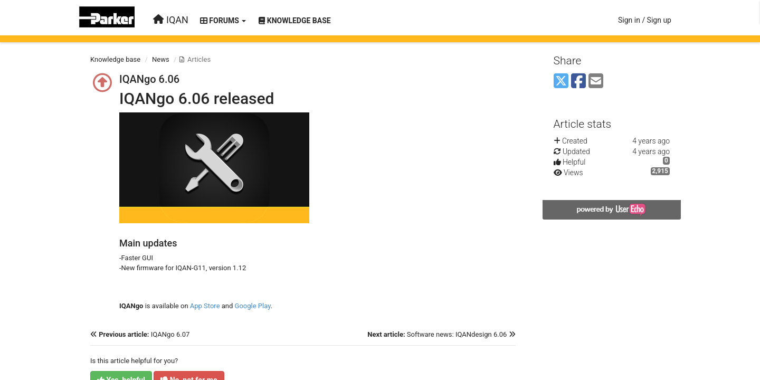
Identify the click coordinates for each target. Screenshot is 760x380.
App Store (204, 306)
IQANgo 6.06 (149, 79)
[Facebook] (578, 81)
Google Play (253, 306)
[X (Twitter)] (561, 81)
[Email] (595, 81)
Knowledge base (115, 59)
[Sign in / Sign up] (645, 20)
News (160, 59)
